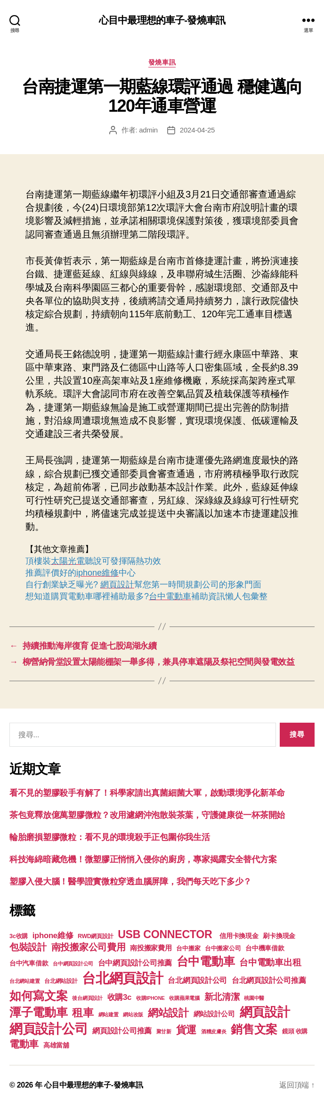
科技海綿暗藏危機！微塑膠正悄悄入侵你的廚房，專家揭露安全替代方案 (142, 859)
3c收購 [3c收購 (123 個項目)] (18, 936)
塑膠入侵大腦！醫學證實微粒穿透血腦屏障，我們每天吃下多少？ (130, 881)
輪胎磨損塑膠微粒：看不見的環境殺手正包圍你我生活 (109, 837)
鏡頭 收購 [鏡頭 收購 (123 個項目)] (295, 1031)
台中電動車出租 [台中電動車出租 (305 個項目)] (270, 962)
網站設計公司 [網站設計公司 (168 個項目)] (214, 1014)
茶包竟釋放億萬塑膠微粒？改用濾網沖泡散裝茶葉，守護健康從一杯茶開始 (147, 815)
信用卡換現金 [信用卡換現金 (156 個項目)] (238, 936)
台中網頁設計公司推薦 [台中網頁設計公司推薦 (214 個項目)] (135, 962)
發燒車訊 (162, 62)
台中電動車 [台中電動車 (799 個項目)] (206, 961)
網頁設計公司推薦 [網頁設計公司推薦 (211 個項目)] (122, 1030)
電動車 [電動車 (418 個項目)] (24, 1044)
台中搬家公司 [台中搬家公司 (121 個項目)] (223, 948)
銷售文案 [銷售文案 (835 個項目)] (254, 1029)
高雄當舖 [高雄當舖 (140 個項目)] (56, 1045)
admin (148, 130)
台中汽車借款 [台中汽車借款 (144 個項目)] (28, 963)
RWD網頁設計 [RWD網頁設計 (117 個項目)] (95, 936)
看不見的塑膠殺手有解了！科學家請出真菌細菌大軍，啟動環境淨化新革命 (147, 793)
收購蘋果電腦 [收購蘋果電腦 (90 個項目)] (184, 998)
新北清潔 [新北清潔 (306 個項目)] (222, 997)
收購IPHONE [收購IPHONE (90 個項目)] (150, 998)
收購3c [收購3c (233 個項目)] (119, 997)
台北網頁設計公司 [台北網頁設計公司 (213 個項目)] (197, 980)
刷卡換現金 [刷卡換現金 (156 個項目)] (279, 936)
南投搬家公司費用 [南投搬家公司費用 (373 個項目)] (88, 947)
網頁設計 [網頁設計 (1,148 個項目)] (265, 1012)
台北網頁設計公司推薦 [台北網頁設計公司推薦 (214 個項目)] (269, 980)
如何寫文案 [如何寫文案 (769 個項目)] (38, 996)
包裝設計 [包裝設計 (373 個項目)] (28, 947)
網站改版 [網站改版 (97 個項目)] (133, 1014)
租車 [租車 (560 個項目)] (82, 1012)
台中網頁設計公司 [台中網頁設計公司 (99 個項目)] (73, 963)
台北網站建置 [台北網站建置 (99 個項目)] (24, 981)
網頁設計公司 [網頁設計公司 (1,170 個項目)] (48, 1029)
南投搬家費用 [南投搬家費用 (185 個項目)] (150, 948)
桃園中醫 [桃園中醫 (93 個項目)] (254, 998)
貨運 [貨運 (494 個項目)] (186, 1030)
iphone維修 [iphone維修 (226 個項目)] (52, 935)
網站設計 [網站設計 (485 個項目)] (168, 1013)
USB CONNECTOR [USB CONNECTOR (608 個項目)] (166, 934)
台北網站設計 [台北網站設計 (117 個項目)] (60, 981)
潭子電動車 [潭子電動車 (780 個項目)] (38, 1012)
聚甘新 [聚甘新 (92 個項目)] (163, 1031)
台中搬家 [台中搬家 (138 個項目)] (188, 948)
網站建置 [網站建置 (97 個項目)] (108, 1014)
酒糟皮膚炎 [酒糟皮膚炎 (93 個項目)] (214, 1031)
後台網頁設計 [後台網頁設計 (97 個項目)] (87, 998)
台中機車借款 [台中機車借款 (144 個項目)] (264, 948)
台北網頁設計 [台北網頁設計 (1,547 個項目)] (122, 978)
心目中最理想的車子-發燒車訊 (162, 20)
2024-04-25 (197, 130)
